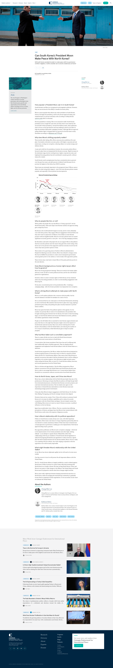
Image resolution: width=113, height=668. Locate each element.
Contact (59, 645)
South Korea (63, 516)
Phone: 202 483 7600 (13, 645)
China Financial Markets (37, 561)
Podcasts (60, 642)
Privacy (59, 650)
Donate (105, 2)
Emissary (21, 3)
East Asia (55, 516)
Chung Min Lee (39, 73)
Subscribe (78, 645)
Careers (59, 648)
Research (15, 3)
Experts (30, 3)
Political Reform (40, 516)
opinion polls (38, 118)
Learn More (14, 110)
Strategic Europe (36, 545)
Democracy (83, 2)
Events (59, 637)
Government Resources (62, 653)
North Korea (71, 516)
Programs (60, 634)
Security (49, 516)
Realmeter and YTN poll (55, 133)
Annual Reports (60, 646)
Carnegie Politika (36, 595)
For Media (59, 652)
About (25, 3)
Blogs (59, 639)
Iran (90, 2)
